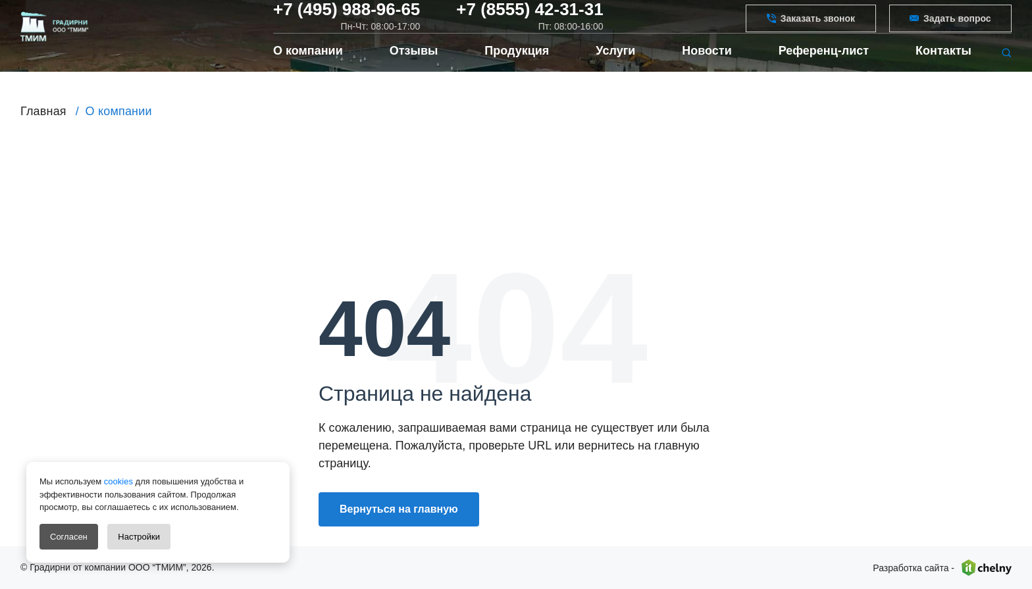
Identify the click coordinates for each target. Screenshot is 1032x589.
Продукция (516, 72)
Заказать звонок (811, 27)
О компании (308, 72)
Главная (43, 111)
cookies (117, 481)
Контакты (943, 72)
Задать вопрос (950, 27)
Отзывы (414, 72)
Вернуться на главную (399, 509)
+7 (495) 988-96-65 (346, 18)
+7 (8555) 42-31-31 (529, 18)
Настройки (139, 537)
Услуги (615, 72)
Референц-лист (824, 72)
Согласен (69, 537)
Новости (706, 72)
